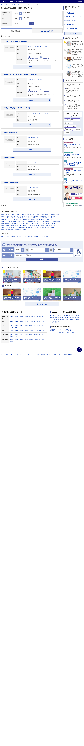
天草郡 (39, 227)
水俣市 (46, 214)
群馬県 (21, 321)
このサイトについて (21, 354)
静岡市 (57, 322)
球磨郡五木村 (4, 227)
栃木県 (16, 321)
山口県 (31, 334)
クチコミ (69, 123)
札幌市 (68, 315)
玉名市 (22, 214)
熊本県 (19, 5)
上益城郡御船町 (46, 221)
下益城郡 (13, 217)
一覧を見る (73, 33)
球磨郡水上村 (44, 225)
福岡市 (73, 315)
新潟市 (62, 319)
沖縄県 (11, 341)
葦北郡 (45, 223)
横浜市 (52, 315)
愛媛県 (11, 336)
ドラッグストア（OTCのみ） (32, 236)
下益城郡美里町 (21, 217)
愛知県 (16, 327)
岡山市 (52, 322)
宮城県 (26, 316)
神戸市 (77, 315)
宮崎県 (36, 339)
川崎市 (52, 317)
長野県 (36, 325)
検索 (32, 23)
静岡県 (11, 327)
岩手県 (21, 316)
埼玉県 (26, 321)
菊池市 (32, 214)
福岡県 (11, 339)
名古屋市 (62, 315)
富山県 (16, 325)
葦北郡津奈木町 (5, 225)
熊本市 (2, 214)
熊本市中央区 (54, 227)
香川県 (41, 334)
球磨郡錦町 (18, 225)
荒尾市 (17, 214)
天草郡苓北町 (45, 227)
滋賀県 (16, 330)
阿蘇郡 (33, 219)
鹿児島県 (41, 339)
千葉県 (31, 321)
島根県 (16, 334)
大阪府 (26, 330)
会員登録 (80, 1)
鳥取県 (11, 334)
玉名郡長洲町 (51, 217)
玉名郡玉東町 (34, 217)
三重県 (11, 330)
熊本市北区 (26, 229)
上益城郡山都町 (24, 223)
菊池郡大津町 (17, 219)
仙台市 (74, 317)
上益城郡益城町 (5, 223)
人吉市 (12, 214)
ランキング (76, 120)
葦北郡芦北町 (51, 223)
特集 (55, 354)
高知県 (16, 336)
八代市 (7, 214)
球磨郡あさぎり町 (31, 227)
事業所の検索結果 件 (16, 31)
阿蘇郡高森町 (13, 221)
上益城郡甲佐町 (15, 223)
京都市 (57, 317)
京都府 (21, 330)
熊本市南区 (18, 229)
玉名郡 (28, 217)
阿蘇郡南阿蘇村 (30, 221)
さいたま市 (63, 317)
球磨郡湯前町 (36, 225)
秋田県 (31, 316)
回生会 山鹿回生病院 (11, 182)
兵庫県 (31, 330)
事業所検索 (13, 5)
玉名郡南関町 (43, 217)
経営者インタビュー (33, 354)
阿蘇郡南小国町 (40, 219)
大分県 (31, 339)
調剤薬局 (3, 236)
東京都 (36, 321)
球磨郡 (12, 225)
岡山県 (21, 334)
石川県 (21, 325)
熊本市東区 (4, 229)
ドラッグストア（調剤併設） (15, 236)
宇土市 (37, 214)
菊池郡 (11, 219)
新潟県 (11, 325)
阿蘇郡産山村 (4, 221)
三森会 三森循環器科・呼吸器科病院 (16, 41)
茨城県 (11, 321)
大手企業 (78, 129)
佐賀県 (16, 339)
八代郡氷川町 (38, 223)
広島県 (26, 334)
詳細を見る (32, 66)
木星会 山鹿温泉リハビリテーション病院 (17, 108)
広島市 (69, 317)
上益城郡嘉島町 (56, 221)
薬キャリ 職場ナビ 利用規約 (66, 354)
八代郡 (32, 223)
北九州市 (52, 319)
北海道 (11, 316)
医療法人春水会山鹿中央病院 (35, 79)
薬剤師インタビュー (46, 354)
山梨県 (31, 325)
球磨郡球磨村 (21, 227)
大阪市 (57, 315)
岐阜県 (41, 325)
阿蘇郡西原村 (21, 221)
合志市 (7, 217)
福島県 (41, 316)
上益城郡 (38, 221)
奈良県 (36, 330)
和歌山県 (41, 330)
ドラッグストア (71, 126)
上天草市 (52, 214)
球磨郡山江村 (13, 227)
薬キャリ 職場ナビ (5, 5)
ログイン (73, 1)
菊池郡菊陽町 (26, 219)
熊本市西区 (11, 229)
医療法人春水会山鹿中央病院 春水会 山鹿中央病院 (20, 74)
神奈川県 (41, 321)
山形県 (36, 316)
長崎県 (21, 339)
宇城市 (42, 214)
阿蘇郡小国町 (49, 219)
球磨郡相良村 (53, 225)
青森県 (16, 316)
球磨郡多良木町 (27, 225)
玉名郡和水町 (4, 219)
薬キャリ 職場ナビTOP (7, 354)
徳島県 (36, 334)
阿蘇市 (57, 214)
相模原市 (77, 319)
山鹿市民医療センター (11, 132)
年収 (68, 120)
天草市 (2, 217)
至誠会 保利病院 (9, 157)
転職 (68, 132)
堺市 (57, 319)
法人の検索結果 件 (47, 31)
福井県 (26, 325)
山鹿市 (27, 214)
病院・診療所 (44, 236)
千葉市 (79, 317)
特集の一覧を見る (42, 304)
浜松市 (66, 319)
